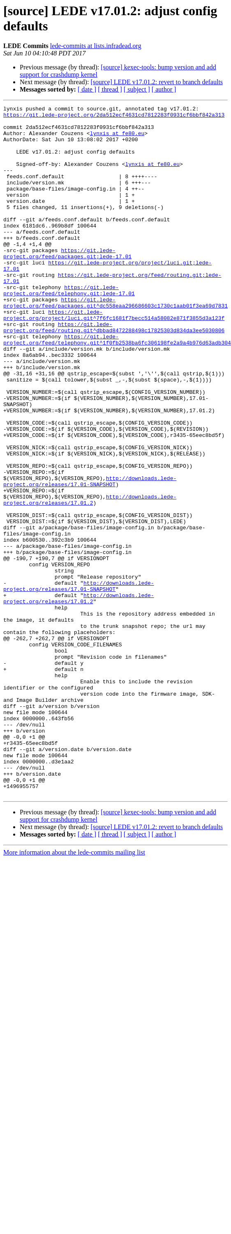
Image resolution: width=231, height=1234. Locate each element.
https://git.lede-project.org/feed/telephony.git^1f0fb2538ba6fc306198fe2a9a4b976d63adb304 (117, 379)
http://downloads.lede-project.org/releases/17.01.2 (89, 571)
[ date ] (87, 89)
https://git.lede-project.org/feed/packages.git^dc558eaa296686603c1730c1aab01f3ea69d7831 (115, 335)
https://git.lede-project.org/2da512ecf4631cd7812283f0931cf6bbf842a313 (113, 117)
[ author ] (164, 89)
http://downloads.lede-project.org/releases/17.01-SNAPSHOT (89, 549)
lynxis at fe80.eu (117, 139)
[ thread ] (110, 89)
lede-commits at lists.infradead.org (95, 45)
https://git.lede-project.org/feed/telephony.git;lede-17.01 (69, 320)
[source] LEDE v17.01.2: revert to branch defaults (156, 81)
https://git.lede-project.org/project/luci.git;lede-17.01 (138, 294)
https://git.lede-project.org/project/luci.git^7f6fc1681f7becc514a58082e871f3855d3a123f (113, 349)
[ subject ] (137, 89)
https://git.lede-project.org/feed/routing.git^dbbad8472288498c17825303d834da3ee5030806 (113, 364)
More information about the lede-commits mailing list (74, 982)
